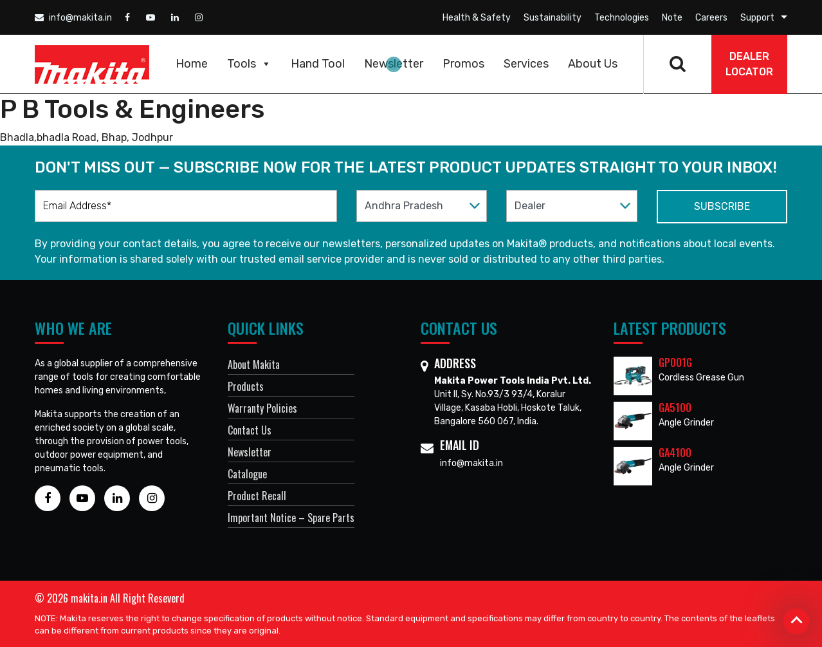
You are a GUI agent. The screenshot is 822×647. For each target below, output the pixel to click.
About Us (592, 64)
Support (757, 17)
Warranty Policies (262, 408)
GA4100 (675, 452)
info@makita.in (73, 17)
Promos (463, 64)
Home (192, 64)
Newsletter (393, 64)
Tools (249, 64)
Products (246, 386)
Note (672, 17)
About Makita (254, 364)
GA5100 (675, 407)
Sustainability (552, 17)
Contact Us (249, 430)
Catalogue (247, 474)
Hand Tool (318, 64)
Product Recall (257, 495)
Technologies (621, 17)
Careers (711, 17)
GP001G (675, 362)
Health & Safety (477, 17)
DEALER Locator (749, 64)
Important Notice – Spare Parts (291, 517)
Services (526, 64)
